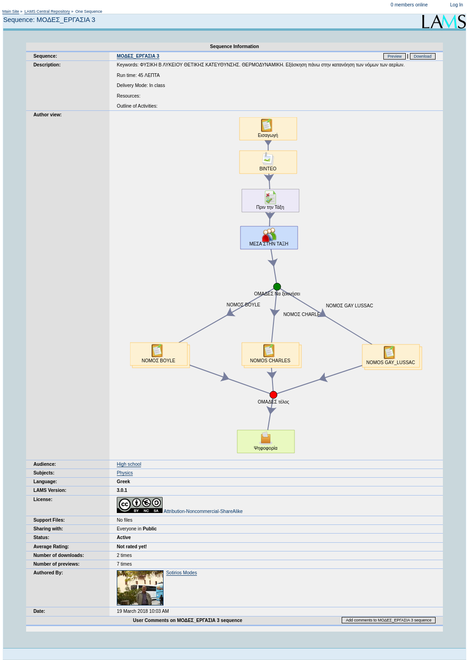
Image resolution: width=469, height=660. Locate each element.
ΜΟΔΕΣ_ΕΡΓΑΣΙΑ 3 (138, 56)
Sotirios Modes (181, 572)
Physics (125, 472)
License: (42, 499)
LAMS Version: (49, 490)
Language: (45, 481)
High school (129, 464)
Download (423, 56)
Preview (394, 56)
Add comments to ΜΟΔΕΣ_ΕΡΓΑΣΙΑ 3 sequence (388, 620)
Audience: (44, 464)
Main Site (10, 11)
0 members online (409, 4)
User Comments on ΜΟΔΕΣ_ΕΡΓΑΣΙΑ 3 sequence (187, 620)
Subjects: (44, 472)
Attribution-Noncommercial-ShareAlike (180, 511)
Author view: (47, 114)
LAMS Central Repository (47, 11)
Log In (456, 4)
